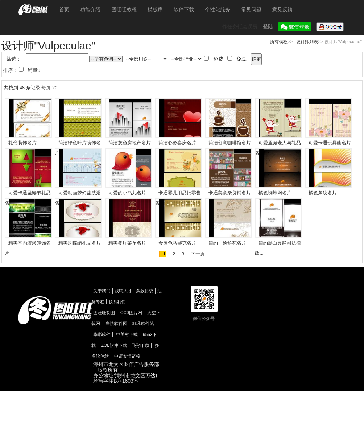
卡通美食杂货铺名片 (229, 193)
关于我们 (102, 291)
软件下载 (184, 9)
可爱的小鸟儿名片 (127, 193)
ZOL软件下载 (114, 345)
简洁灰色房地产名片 (129, 142)
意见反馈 (282, 9)
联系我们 (117, 301)
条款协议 (144, 291)
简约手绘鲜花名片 (227, 243)
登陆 (268, 26)
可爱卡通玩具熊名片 (330, 142)
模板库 (155, 9)
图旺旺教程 (124, 9)
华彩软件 (102, 334)
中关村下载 (127, 334)
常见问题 (251, 9)
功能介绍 (90, 9)
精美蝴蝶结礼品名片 (79, 243)
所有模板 (279, 41)
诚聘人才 (123, 291)
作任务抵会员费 (240, 26)
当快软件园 (116, 323)
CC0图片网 (131, 312)
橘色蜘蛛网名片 (274, 193)
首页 (64, 9)
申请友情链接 (127, 356)
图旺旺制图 (104, 312)
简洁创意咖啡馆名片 (229, 142)
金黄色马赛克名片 (177, 243)
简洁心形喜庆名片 (177, 142)
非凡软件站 (143, 323)
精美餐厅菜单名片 (127, 243)
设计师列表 (307, 41)
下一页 (198, 254)
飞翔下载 (140, 345)
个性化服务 (217, 9)
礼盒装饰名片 (22, 142)
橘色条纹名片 (323, 193)
